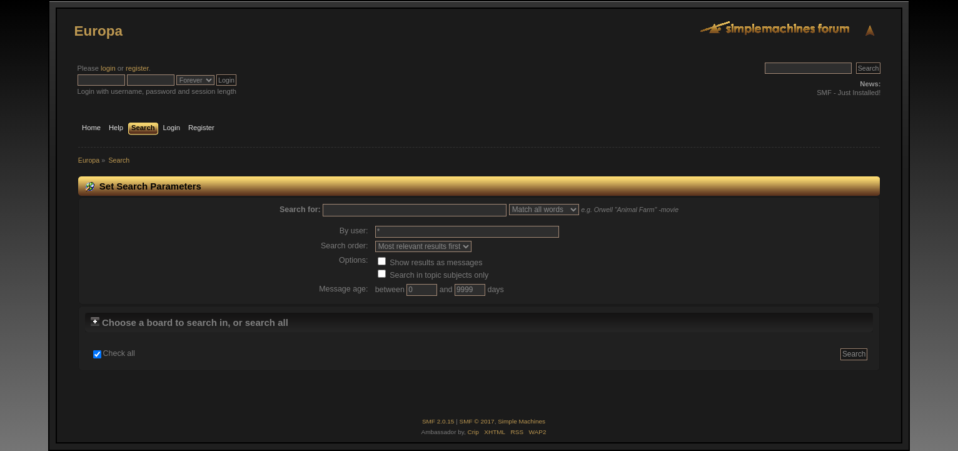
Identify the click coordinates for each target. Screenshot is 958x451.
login (108, 68)
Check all (119, 353)
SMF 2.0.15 (438, 421)
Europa (98, 31)
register (137, 68)
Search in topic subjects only (433, 275)
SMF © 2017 (477, 421)
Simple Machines (521, 421)
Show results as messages (430, 262)
